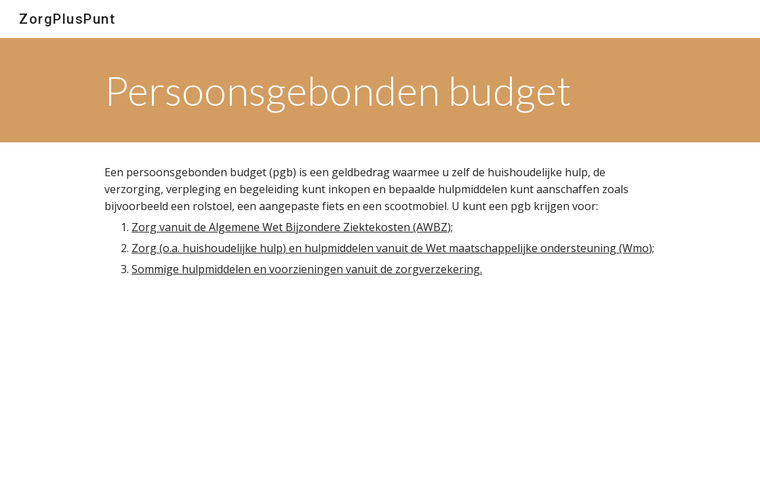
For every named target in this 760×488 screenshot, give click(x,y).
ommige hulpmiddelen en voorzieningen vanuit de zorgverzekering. (310, 269)
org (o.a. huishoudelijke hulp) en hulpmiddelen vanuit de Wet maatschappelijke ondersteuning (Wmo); (396, 248)
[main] (351, 90)
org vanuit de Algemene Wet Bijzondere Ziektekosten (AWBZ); (295, 227)
